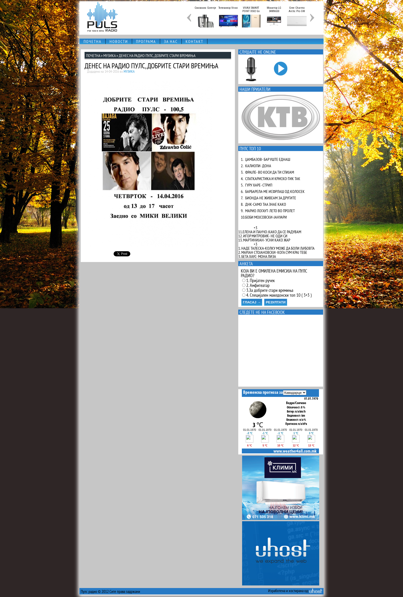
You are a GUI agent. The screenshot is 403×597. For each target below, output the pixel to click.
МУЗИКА (109, 55)
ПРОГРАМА (146, 41)
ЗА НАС (171, 41)
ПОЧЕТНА (93, 41)
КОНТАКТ (194, 41)
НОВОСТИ (118, 41)
